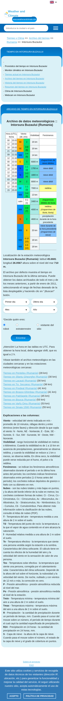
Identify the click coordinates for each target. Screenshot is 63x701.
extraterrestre (23, 327)
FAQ (31, 665)
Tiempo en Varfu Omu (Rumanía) (21, 403)
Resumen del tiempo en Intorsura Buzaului (25, 87)
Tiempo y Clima (15, 38)
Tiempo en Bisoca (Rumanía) (19, 399)
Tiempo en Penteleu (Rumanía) (20, 373)
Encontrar (21, 338)
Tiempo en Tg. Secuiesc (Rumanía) (23, 384)
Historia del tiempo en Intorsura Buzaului (24, 82)
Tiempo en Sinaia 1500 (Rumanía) (22, 407)
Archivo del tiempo (39, 38)
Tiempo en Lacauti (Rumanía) (19, 380)
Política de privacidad (40, 696)
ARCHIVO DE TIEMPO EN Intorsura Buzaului (32, 109)
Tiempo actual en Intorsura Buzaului (22, 74)
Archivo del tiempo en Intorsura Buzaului (24, 78)
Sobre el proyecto (31, 662)
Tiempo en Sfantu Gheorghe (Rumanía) (25, 376)
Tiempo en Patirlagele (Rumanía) (21, 395)
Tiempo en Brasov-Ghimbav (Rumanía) (25, 391)
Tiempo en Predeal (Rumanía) (20, 388)
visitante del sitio (45, 327)
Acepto (13, 696)
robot (6, 327)
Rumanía (12, 41)
